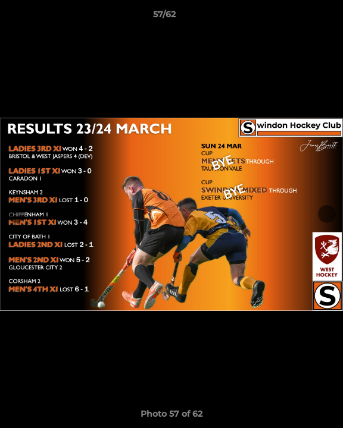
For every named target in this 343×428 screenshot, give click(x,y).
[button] (300, 17)
